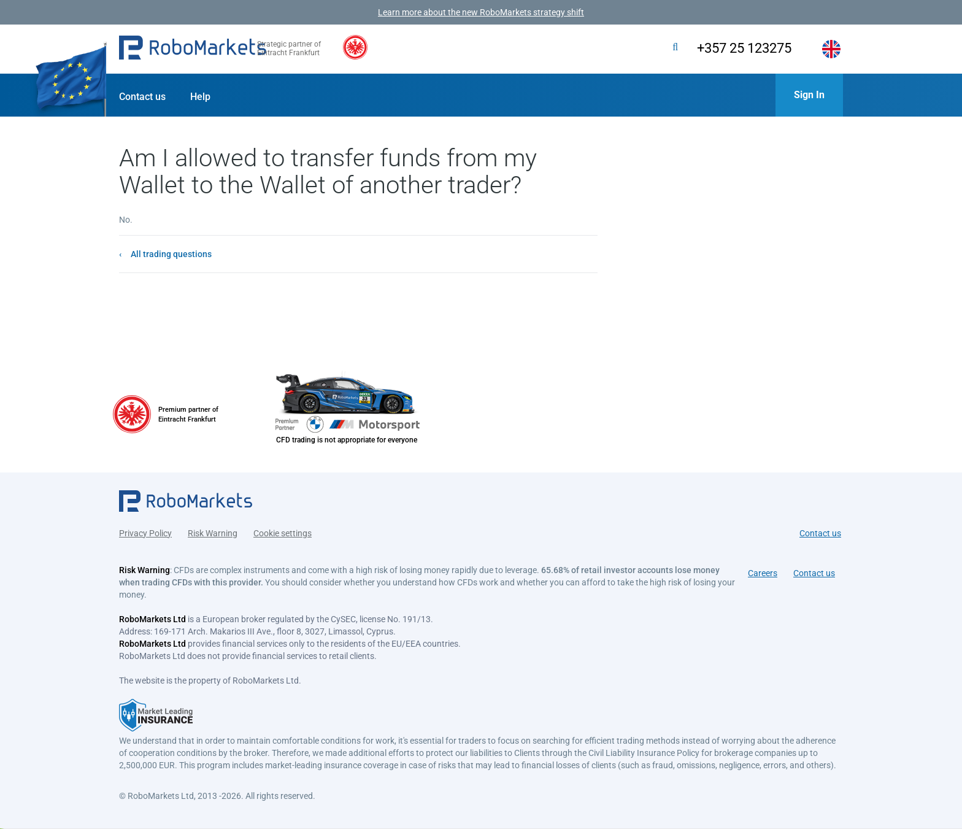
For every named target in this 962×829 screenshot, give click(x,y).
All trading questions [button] (171, 254)
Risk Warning (212, 529)
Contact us (142, 96)
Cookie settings (282, 529)
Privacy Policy (145, 529)
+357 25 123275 (734, 48)
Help (200, 96)
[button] (192, 49)
